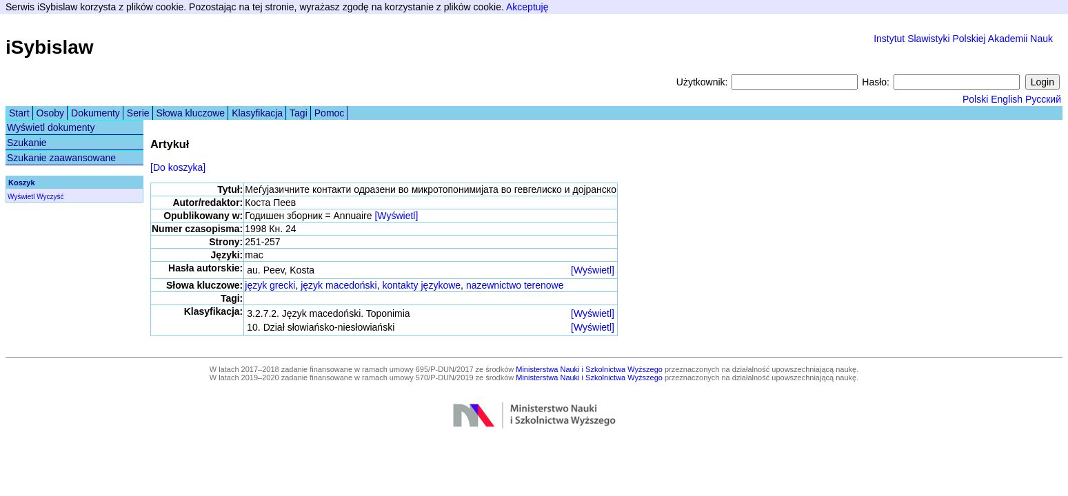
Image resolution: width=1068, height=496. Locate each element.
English (1006, 99)
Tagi (299, 112)
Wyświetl (21, 196)
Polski (975, 99)
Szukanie (27, 142)
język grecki (270, 285)
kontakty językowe (421, 285)
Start (19, 112)
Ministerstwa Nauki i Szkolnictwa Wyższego (589, 369)
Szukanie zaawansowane (61, 157)
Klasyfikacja (257, 112)
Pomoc (329, 112)
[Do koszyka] (177, 167)
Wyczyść (50, 196)
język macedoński (339, 285)
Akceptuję (527, 6)
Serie (138, 112)
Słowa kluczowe (191, 112)
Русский (1043, 99)
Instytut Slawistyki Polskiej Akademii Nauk (963, 38)
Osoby (50, 112)
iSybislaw (50, 47)
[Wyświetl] (396, 215)
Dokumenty (95, 112)
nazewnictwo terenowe (515, 285)
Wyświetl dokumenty (50, 127)
